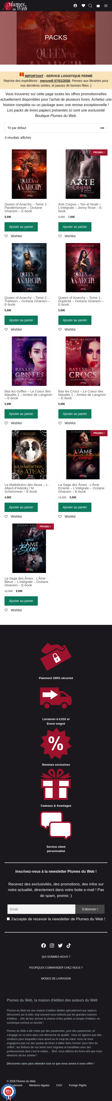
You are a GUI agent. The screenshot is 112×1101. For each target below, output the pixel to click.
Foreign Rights (78, 1085)
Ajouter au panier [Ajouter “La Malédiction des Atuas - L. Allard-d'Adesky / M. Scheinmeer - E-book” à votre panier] (21, 507)
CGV (59, 1085)
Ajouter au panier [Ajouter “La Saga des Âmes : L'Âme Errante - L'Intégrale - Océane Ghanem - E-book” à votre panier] (75, 507)
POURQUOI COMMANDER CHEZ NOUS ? (56, 967)
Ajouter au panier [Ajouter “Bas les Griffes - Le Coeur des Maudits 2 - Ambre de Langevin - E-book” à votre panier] (21, 414)
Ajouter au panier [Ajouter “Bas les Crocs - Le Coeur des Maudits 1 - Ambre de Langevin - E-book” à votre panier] (75, 414)
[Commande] (56, 128)
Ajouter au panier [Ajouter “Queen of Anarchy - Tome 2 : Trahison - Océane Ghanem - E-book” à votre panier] (21, 320)
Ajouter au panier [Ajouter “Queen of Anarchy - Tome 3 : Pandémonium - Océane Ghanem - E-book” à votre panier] (21, 227)
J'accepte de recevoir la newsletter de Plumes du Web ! (56, 919)
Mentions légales (39, 1085)
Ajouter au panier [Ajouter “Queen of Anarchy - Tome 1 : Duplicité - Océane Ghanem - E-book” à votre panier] (75, 320)
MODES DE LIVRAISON (56, 978)
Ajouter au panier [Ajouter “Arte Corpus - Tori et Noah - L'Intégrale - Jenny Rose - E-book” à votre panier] (75, 227)
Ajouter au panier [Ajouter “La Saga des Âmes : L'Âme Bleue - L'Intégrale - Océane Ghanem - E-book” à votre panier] (21, 601)
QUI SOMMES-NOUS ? (56, 956)
